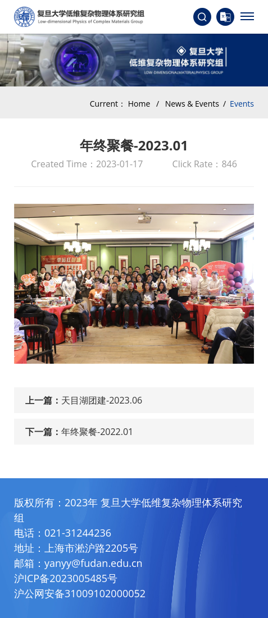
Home (139, 103)
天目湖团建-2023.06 (101, 400)
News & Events (192, 103)
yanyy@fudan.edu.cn (93, 563)
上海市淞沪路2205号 (91, 548)
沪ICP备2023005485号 (65, 578)
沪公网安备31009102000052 (80, 593)
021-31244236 (77, 532)
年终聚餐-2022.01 (97, 431)
